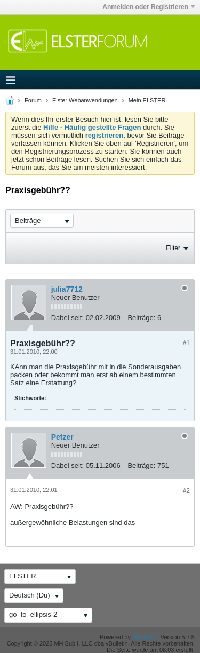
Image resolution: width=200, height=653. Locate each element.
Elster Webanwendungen (85, 100)
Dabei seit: (67, 318)
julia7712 (67, 289)
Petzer (62, 437)
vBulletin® (145, 637)
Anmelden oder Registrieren (148, 7)
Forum (33, 100)
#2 (186, 491)
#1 (186, 343)
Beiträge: (141, 318)
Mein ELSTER (147, 100)
